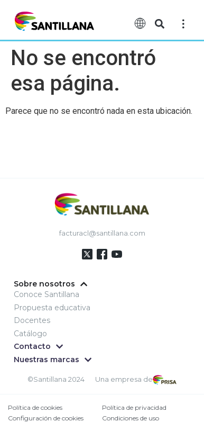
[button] (159, 24)
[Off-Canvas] (183, 23)
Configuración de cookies (46, 418)
